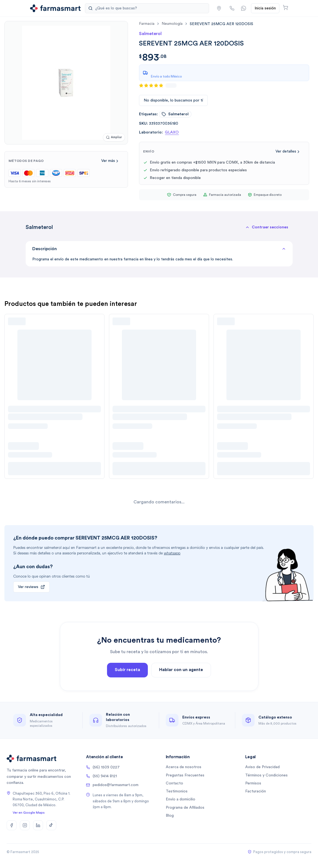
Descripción (159, 249)
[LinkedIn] (38, 825)
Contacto (174, 783)
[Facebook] (12, 825)
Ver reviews (31, 587)
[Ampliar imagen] (114, 137)
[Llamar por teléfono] (232, 8)
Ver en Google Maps (29, 812)
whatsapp (172, 553)
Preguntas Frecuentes (185, 775)
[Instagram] (25, 825)
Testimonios (177, 791)
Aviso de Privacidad (262, 767)
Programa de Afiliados (185, 808)
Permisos (253, 783)
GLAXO (172, 132)
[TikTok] (51, 825)
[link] (221, 24)
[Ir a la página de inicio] (55, 8)
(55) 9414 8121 (101, 776)
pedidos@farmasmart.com (112, 785)
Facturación (255, 791)
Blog (170, 816)
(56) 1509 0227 (103, 767)
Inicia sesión (265, 8)
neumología (172, 24)
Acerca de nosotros (183, 767)
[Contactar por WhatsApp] (243, 8)
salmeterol (175, 114)
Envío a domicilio (180, 799)
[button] (219, 8)
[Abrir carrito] (285, 7)
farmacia (146, 24)
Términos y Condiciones (266, 775)
